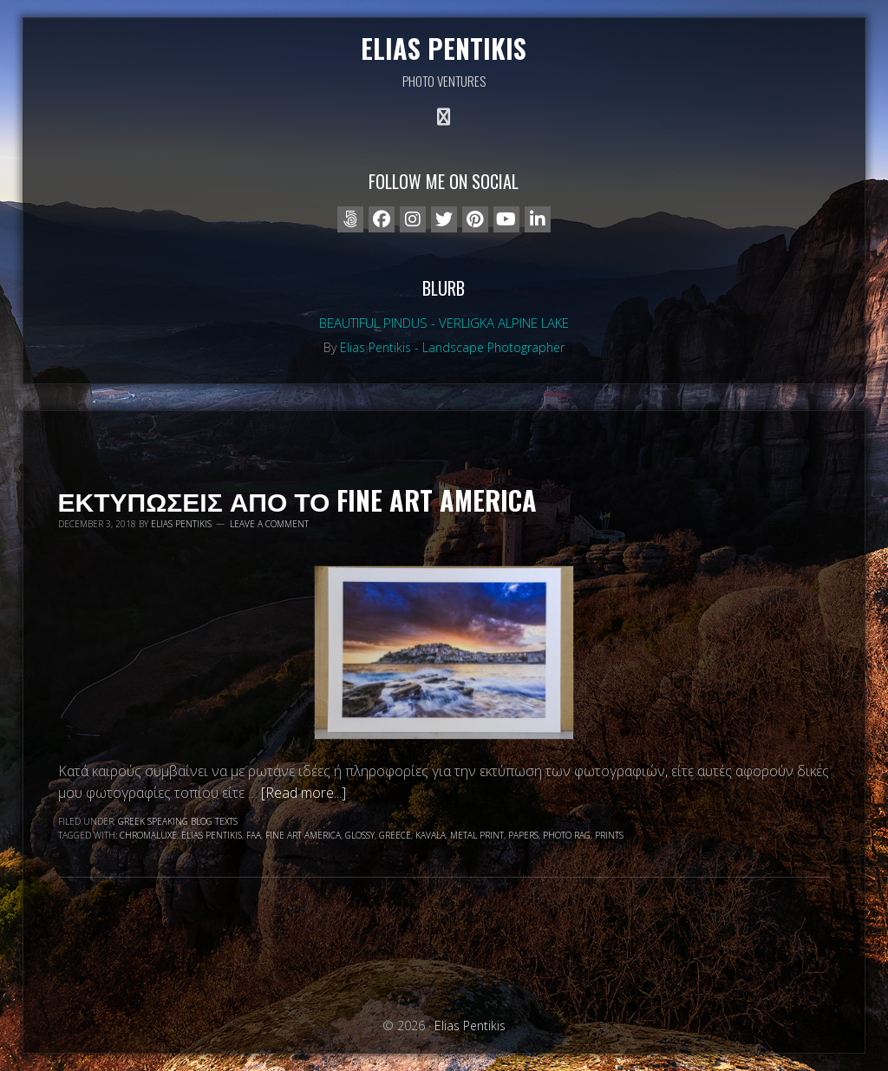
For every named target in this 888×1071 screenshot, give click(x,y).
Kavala (430, 835)
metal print (477, 835)
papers (523, 835)
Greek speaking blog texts (178, 821)
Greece (395, 835)
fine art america (303, 835)
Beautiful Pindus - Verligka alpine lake (444, 322)
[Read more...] (303, 792)
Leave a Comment (269, 524)
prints (609, 835)
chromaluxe (148, 835)
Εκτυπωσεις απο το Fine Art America (298, 499)
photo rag (567, 835)
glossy (360, 835)
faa (253, 835)
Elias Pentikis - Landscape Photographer (452, 347)
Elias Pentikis (443, 48)
